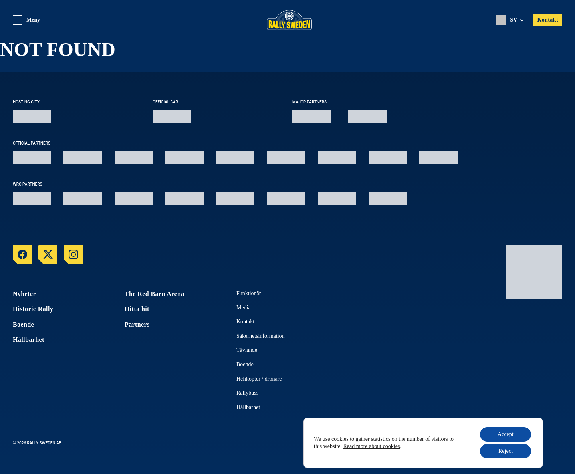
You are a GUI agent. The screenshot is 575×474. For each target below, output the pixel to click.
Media (243, 308)
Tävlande (246, 350)
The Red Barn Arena (154, 293)
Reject (505, 451)
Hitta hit (137, 308)
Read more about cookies (371, 446)
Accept (506, 434)
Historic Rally (33, 308)
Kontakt (547, 20)
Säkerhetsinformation (260, 336)
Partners (137, 324)
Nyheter (24, 293)
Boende (23, 324)
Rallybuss (247, 393)
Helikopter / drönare (259, 379)
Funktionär (248, 293)
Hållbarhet (28, 339)
